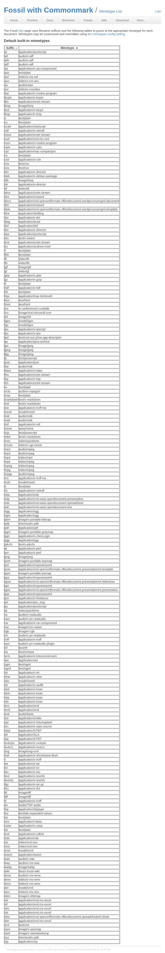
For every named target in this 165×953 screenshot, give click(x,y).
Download (122, 20)
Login (158, 11)
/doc (21, 30)
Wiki (104, 20)
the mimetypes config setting (106, 34)
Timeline (32, 20)
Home (14, 20)
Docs (50, 20)
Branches (68, 20)
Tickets (88, 20)
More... (141, 20)
